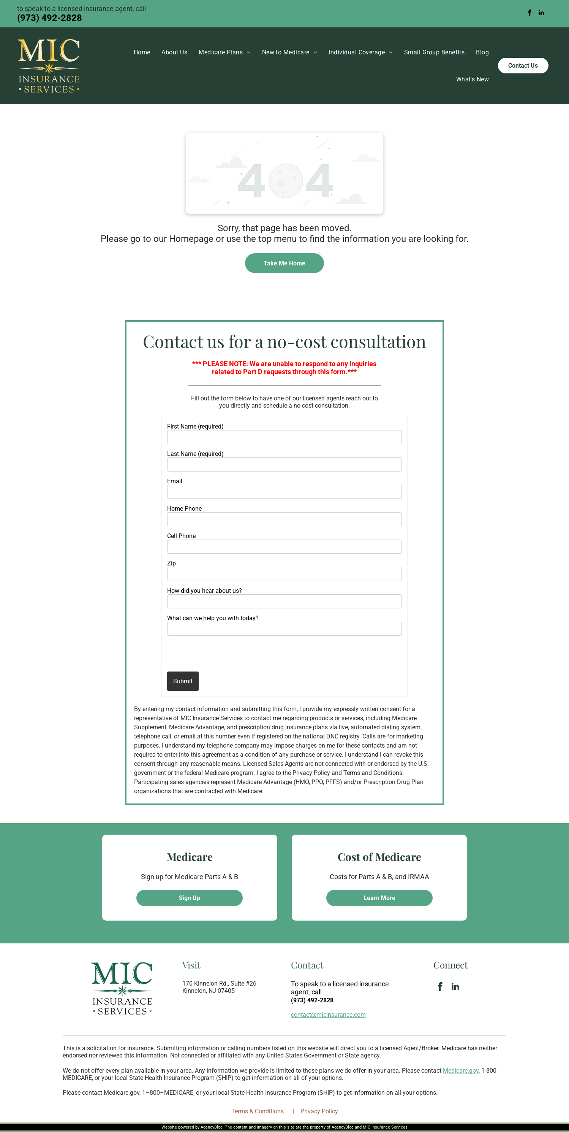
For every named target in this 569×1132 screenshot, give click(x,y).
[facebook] (529, 13)
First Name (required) (195, 426)
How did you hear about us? (204, 590)
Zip (171, 563)
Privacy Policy (319, 1111)
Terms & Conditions (257, 1111)
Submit (183, 681)
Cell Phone (181, 536)
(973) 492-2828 (49, 18)
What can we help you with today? (213, 618)
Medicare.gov (461, 1070)
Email (174, 481)
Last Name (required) (195, 453)
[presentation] (211, 653)
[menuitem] (142, 52)
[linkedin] (541, 13)
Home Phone (184, 508)
